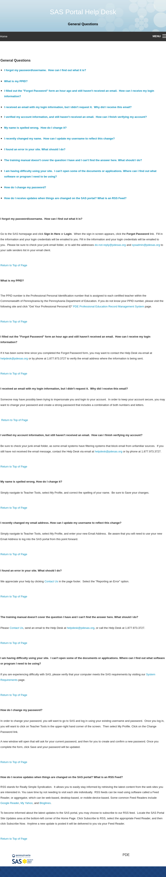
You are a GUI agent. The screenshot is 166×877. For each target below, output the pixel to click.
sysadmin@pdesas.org (146, 244)
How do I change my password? (25, 187)
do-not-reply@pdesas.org (110, 244)
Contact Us (51, 581)
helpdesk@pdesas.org (14, 358)
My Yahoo (27, 803)
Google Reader (9, 803)
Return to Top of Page (13, 265)
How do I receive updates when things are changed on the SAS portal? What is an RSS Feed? (65, 198)
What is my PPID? (16, 81)
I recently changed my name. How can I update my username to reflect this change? (59, 138)
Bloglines (45, 803)
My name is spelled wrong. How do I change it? (35, 127)
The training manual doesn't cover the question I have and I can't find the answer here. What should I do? (73, 160)
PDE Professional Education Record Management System (108, 306)
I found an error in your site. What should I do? (35, 149)
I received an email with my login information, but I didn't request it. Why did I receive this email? (68, 107)
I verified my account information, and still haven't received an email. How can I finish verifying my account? (75, 116)
